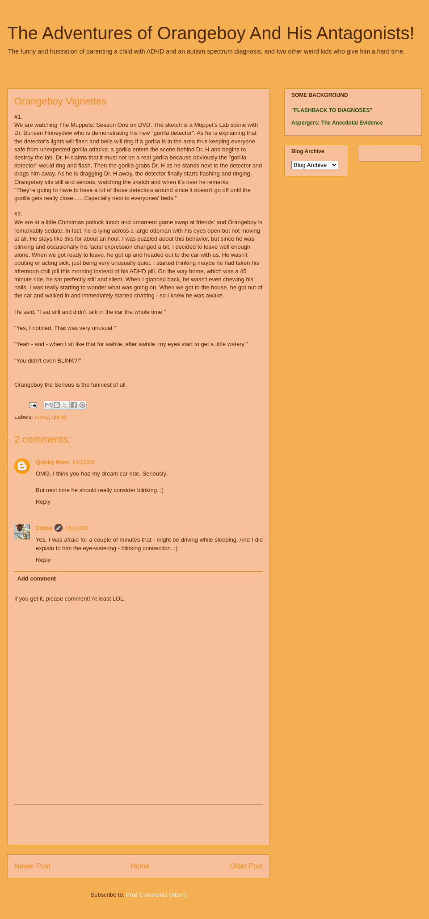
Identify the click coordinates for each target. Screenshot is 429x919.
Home (140, 866)
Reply (43, 501)
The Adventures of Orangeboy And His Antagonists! (211, 33)
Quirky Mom (52, 462)
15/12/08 (76, 528)
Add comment (36, 578)
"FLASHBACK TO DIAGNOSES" (331, 110)
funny (42, 417)
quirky (59, 417)
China (44, 528)
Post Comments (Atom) (156, 894)
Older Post (246, 866)
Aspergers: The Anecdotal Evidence (337, 123)
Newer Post (32, 866)
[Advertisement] (138, 824)
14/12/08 (83, 462)
